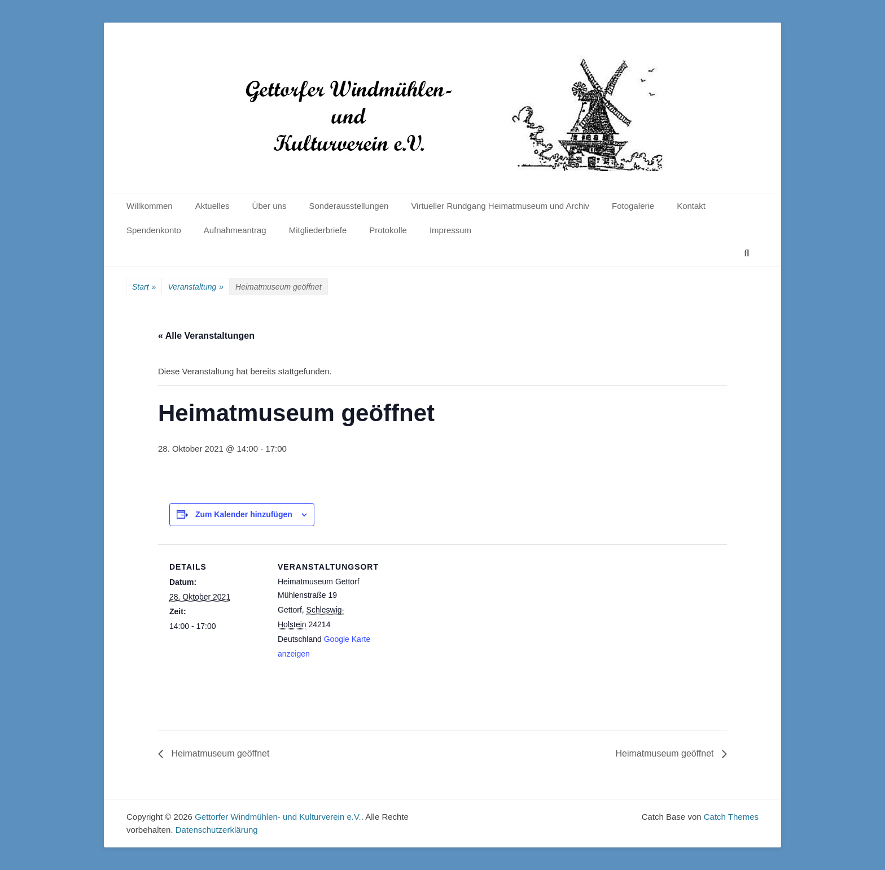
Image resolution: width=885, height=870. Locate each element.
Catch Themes (731, 816)
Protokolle (388, 230)
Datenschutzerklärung (217, 829)
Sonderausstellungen (348, 206)
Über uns (269, 206)
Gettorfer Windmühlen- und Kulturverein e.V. (278, 816)
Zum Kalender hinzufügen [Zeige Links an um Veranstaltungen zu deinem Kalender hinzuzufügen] (243, 514)
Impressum (450, 230)
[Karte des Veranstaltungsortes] (445, 622)
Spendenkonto (153, 230)
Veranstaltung (196, 287)
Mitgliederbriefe (318, 230)
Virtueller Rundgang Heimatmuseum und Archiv (500, 206)
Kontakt (691, 206)
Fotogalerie (633, 206)
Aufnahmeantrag (235, 230)
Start (144, 287)
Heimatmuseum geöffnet (219, 753)
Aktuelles (212, 206)
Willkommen (149, 206)
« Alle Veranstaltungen (206, 335)
